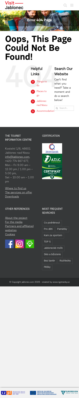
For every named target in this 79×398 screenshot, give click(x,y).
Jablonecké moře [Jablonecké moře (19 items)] (53, 248)
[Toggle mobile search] (65, 5)
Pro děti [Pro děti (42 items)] (48, 229)
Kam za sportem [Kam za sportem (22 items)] (53, 235)
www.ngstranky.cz (61, 282)
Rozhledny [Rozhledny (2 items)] (65, 261)
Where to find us (15, 188)
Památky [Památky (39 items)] (62, 229)
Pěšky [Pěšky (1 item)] (47, 267)
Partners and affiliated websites (19, 228)
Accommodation (45, 111)
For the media (13, 222)
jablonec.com (28, 282)
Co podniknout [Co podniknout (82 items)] (52, 223)
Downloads (12, 196)
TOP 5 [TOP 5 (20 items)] (47, 242)
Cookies (10, 234)
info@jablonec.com (17, 157)
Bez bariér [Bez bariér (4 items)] (49, 261)
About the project (16, 218)
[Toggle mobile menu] (72, 5)
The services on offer (18, 192)
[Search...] (64, 108)
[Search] (56, 108)
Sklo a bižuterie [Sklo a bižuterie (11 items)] (52, 254)
